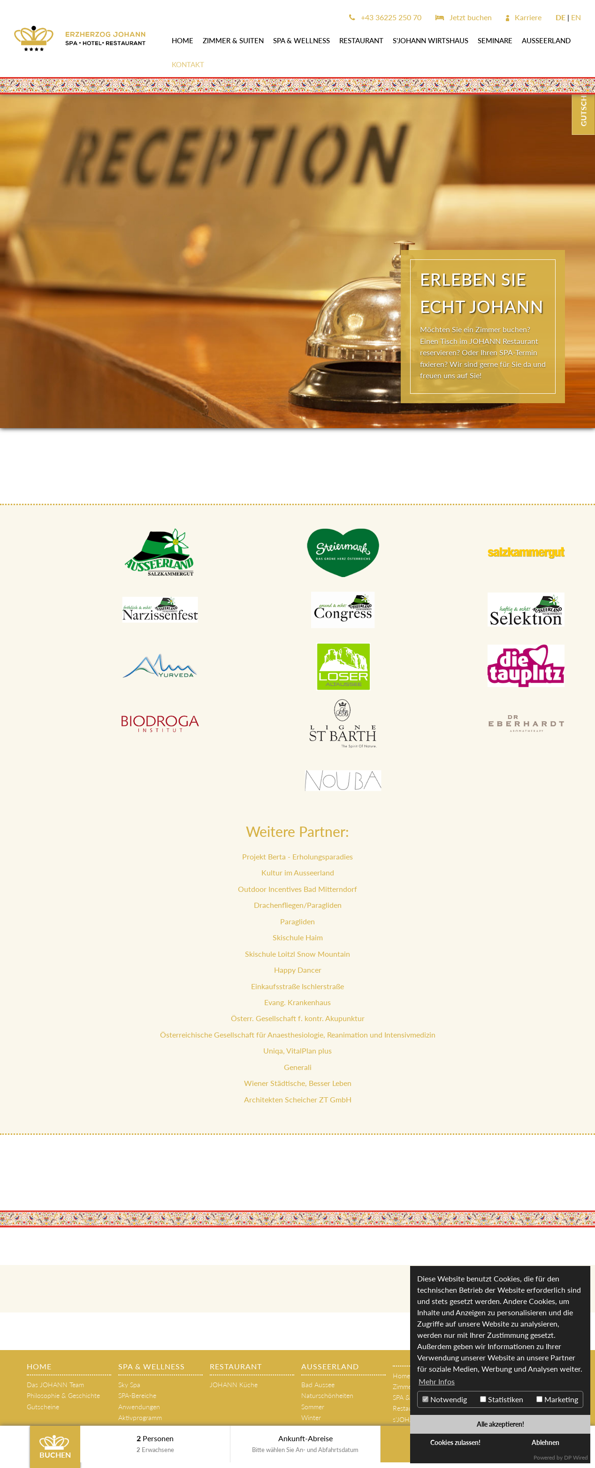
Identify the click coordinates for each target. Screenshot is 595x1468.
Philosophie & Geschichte (63, 1395)
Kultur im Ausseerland (297, 872)
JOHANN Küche (234, 1385)
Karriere (524, 17)
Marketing (557, 1399)
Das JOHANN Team (55, 1385)
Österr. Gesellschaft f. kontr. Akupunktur (298, 1018)
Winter (311, 1417)
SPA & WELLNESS (301, 40)
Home (182, 40)
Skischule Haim (298, 937)
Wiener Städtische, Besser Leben (297, 1082)
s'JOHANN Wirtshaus (430, 40)
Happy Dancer (297, 969)
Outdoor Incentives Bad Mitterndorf (297, 888)
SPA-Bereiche (137, 1395)
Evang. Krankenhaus (297, 1002)
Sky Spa (129, 1385)
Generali (298, 1066)
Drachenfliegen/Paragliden (298, 904)
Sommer (312, 1407)
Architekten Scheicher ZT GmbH (297, 1099)
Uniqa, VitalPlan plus (297, 1050)
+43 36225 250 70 (385, 17)
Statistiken (501, 1399)
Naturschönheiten (327, 1395)
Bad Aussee (318, 1385)
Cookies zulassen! (455, 1442)
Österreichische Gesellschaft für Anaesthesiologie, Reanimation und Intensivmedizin (297, 1034)
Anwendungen (139, 1407)
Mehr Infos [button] (437, 1381)
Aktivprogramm (140, 1417)
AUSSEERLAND (546, 40)
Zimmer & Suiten (233, 40)
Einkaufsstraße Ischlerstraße (297, 986)
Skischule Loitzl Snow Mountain (297, 953)
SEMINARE (495, 40)
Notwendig (444, 1399)
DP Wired (576, 1457)
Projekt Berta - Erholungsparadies (297, 856)
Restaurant (361, 40)
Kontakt (188, 64)
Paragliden (297, 921)
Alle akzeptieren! (500, 1424)
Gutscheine (43, 1407)
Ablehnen (545, 1442)
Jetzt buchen (463, 17)
